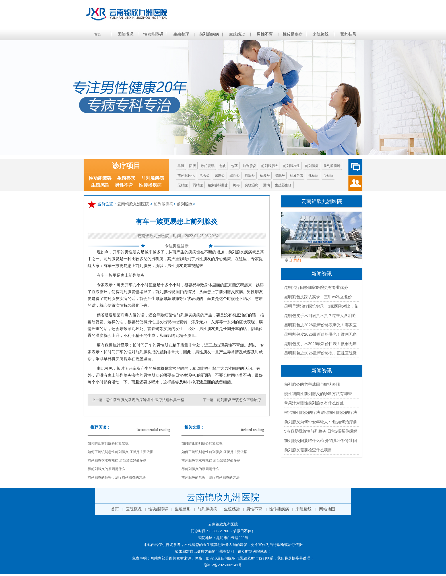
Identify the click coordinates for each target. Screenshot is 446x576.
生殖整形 (181, 34)
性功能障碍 (153, 34)
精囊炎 (265, 176)
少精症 (328, 176)
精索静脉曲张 (218, 185)
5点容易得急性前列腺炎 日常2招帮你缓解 (320, 431)
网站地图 (327, 509)
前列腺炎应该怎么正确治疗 (239, 400)
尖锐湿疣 (251, 185)
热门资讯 (207, 166)
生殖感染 (237, 34)
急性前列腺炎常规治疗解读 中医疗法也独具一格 (145, 400)
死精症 (313, 176)
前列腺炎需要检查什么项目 (308, 450)
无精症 (182, 185)
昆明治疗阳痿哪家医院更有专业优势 (316, 287)
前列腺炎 (249, 166)
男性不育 (265, 34)
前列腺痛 (312, 166)
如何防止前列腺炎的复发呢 (108, 443)
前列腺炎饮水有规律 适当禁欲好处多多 (117, 460)
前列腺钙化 (186, 176)
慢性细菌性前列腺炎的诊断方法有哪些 (318, 393)
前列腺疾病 (209, 34)
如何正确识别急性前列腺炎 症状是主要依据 (120, 452)
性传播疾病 (293, 34)
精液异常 (296, 176)
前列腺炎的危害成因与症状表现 (312, 384)
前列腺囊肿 (331, 166)
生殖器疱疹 (283, 185)
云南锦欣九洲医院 (133, 204)
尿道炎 (219, 176)
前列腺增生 (291, 166)
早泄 (180, 166)
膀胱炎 (280, 176)
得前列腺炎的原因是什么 (106, 469)
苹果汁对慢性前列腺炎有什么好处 (314, 403)
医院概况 (125, 34)
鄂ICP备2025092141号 (223, 565)
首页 (97, 34)
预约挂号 (348, 34)
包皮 (222, 166)
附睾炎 (250, 176)
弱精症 (198, 185)
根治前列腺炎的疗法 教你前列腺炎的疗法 (320, 412)
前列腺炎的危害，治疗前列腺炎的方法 (117, 477)
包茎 (234, 166)
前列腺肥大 (269, 166)
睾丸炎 (235, 176)
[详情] (296, 260)
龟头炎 (204, 176)
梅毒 (236, 185)
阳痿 (192, 166)
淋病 (266, 185)
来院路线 (321, 34)
